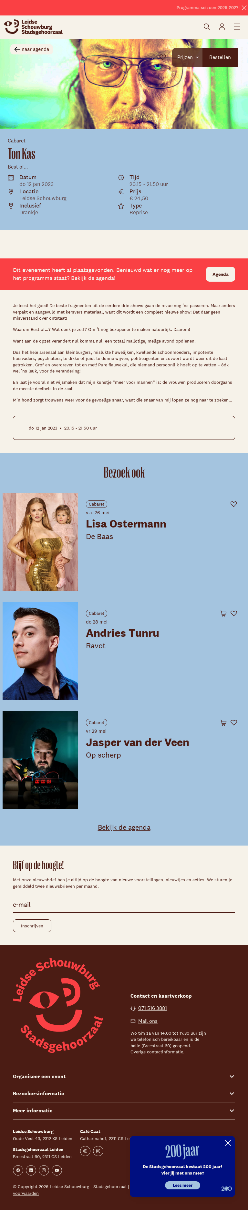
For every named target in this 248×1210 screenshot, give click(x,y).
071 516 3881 (148, 1008)
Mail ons (144, 1021)
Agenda (220, 274)
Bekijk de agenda (124, 827)
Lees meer (182, 1185)
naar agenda (31, 49)
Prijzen (193, 56)
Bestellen (222, 56)
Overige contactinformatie (156, 1052)
